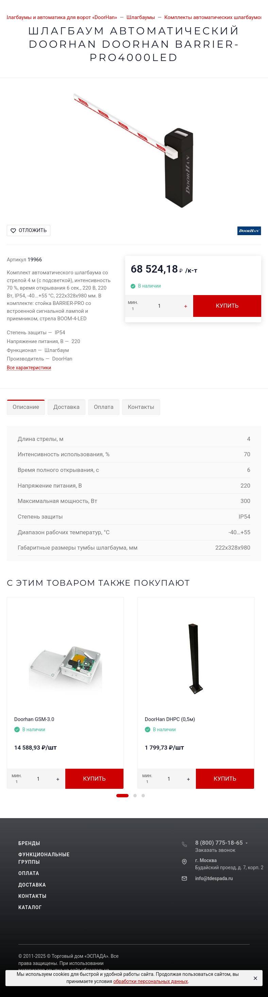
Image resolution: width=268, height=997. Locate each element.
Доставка (66, 406)
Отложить (29, 230)
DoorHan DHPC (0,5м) (170, 719)
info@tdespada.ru (214, 878)
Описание (26, 406)
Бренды (29, 843)
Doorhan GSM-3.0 (34, 719)
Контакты (141, 406)
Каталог (30, 907)
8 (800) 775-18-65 (219, 842)
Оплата (104, 406)
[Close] (254, 978)
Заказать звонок (215, 850)
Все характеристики (29, 367)
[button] (122, 795)
